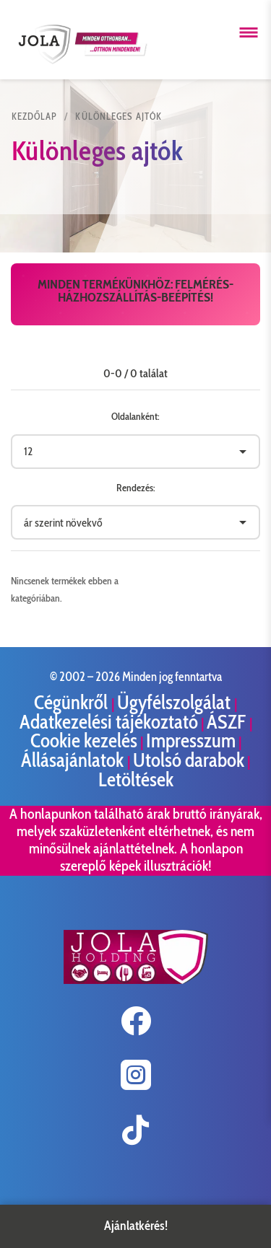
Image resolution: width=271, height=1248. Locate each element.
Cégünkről (72, 702)
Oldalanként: (135, 416)
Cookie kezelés (83, 740)
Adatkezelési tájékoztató (109, 722)
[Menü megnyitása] (248, 32)
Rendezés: (135, 487)
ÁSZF (228, 722)
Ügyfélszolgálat (175, 702)
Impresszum (191, 740)
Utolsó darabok (188, 760)
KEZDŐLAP (34, 116)
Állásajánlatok (74, 760)
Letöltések (135, 779)
